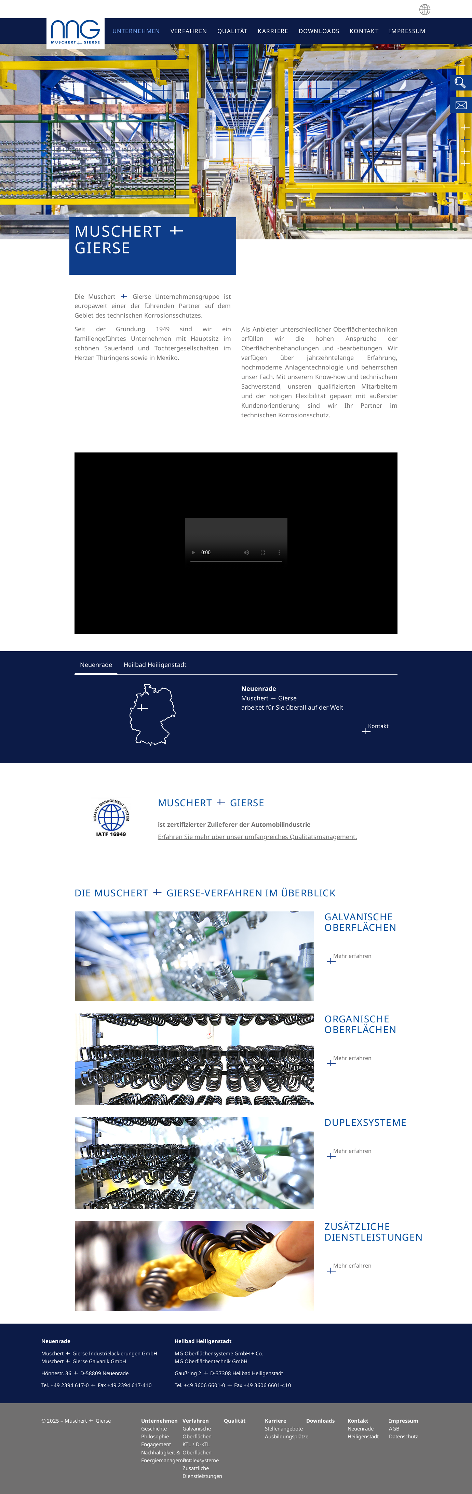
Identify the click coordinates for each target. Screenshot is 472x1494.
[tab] (96, 665)
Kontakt (378, 726)
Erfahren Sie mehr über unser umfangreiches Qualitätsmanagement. (257, 837)
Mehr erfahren (352, 956)
